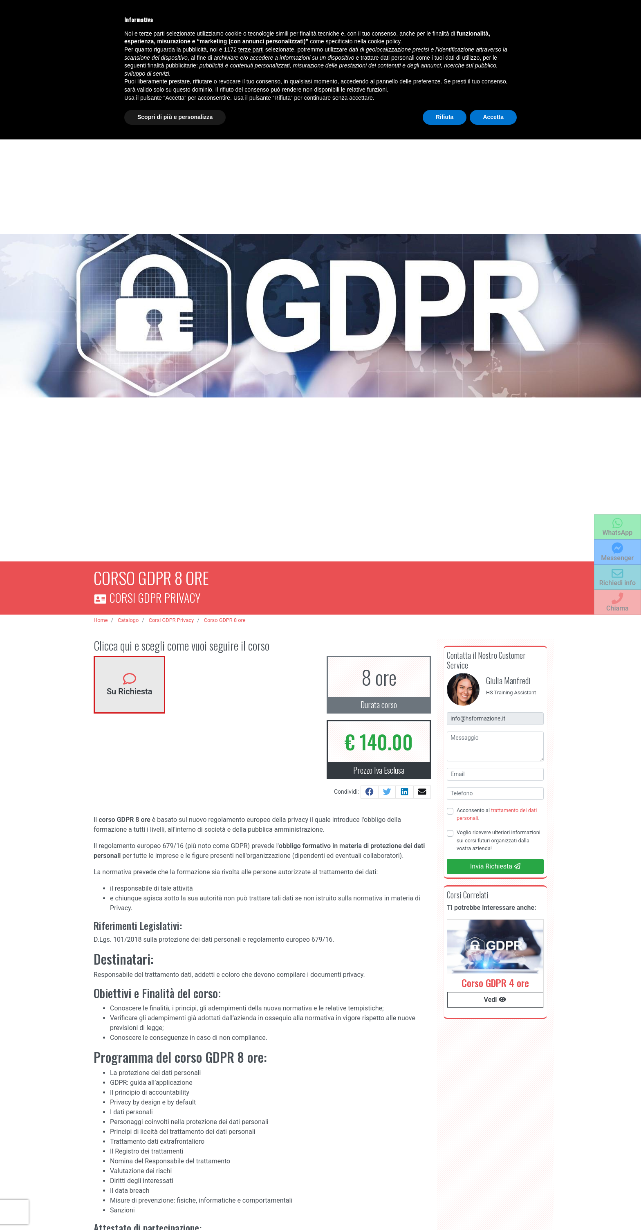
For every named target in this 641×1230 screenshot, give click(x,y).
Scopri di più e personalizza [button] (175, 117)
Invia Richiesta (495, 862)
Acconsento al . (497, 810)
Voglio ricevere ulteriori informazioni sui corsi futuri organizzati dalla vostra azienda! (498, 836)
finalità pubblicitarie (172, 65)
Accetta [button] (493, 117)
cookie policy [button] (384, 41)
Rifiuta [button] (445, 117)
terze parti (251, 49)
